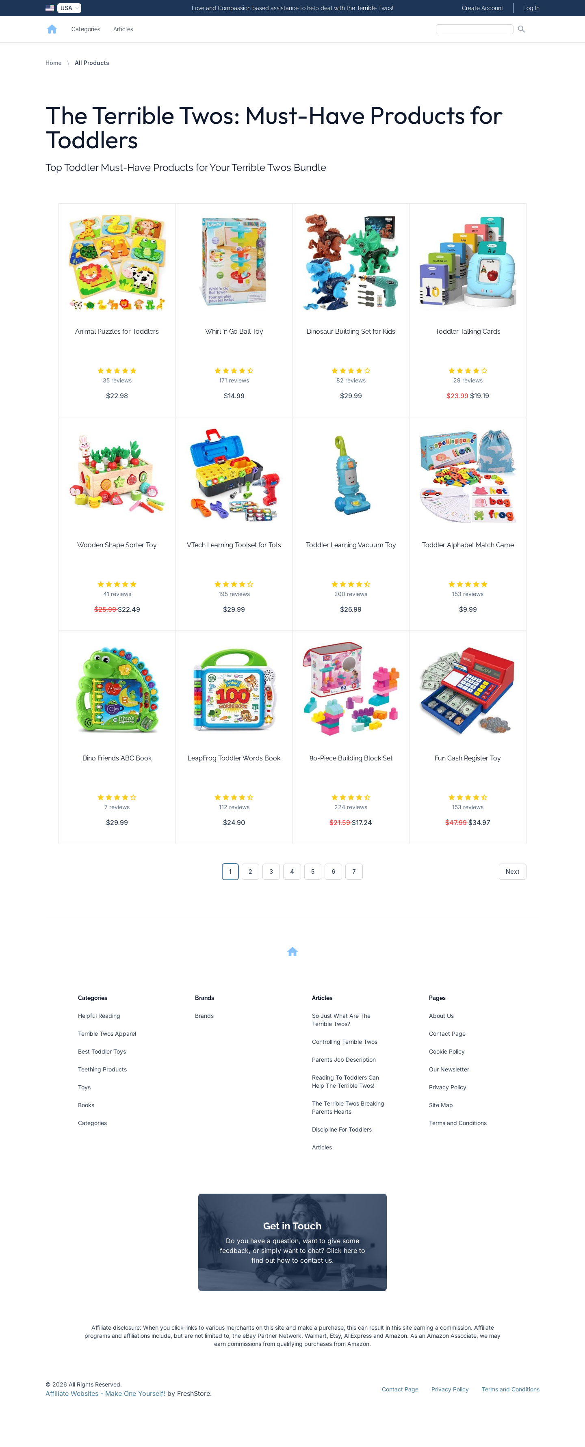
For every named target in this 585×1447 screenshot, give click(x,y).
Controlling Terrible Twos (344, 1041)
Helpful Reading (99, 1015)
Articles (123, 29)
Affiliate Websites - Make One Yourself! (105, 1393)
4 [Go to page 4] (292, 871)
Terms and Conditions (458, 1122)
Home (54, 62)
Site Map (441, 1104)
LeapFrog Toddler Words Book (234, 758)
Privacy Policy (447, 1087)
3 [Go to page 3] (271, 871)
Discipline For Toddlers (342, 1129)
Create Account (482, 8)
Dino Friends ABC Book (117, 758)
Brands (204, 1015)
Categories (86, 29)
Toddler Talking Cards (468, 331)
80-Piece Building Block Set (351, 758)
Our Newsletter (449, 1069)
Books (86, 1104)
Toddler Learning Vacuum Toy (351, 545)
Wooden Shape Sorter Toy (117, 545)
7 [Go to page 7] (354, 871)
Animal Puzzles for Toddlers (117, 331)
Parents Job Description (344, 1059)
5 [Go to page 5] (312, 871)
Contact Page (447, 1033)
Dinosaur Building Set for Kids (351, 331)
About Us (441, 1015)
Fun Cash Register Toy (468, 758)
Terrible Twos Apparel (107, 1033)
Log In (531, 8)
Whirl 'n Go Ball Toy (234, 331)
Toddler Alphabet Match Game (468, 545)
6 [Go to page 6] (333, 871)
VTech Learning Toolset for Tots (234, 545)
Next (513, 871)
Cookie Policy (447, 1051)
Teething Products (102, 1069)
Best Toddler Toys (102, 1051)
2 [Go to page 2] (250, 871)
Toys (84, 1087)
